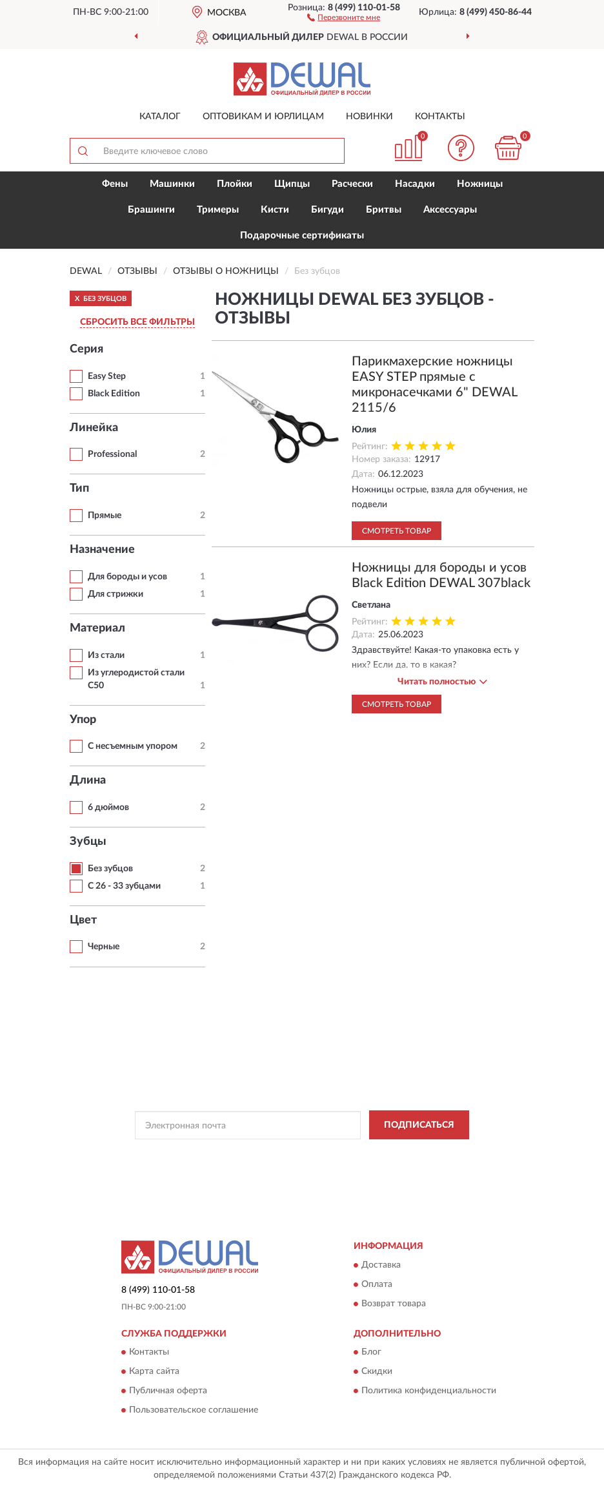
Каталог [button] (160, 116)
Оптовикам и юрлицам (263, 116)
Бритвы (383, 210)
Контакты (440, 116)
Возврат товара (393, 1303)
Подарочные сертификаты (302, 235)
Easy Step (107, 376)
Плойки (234, 184)
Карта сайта (154, 1371)
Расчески (352, 184)
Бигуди (327, 210)
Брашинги (151, 210)
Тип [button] (79, 488)
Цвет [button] (83, 920)
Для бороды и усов (127, 576)
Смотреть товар (396, 531)
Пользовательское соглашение (193, 1410)
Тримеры (218, 210)
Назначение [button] (102, 550)
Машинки (172, 184)
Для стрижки (115, 594)
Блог (371, 1352)
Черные (103, 946)
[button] (343, 17)
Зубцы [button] (88, 841)
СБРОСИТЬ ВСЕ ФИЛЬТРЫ (137, 322)
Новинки (369, 116)
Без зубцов (110, 868)
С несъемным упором (132, 746)
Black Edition (114, 393)
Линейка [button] (94, 428)
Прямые (104, 515)
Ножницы (480, 184)
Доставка (381, 1265)
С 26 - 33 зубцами (124, 886)
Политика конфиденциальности (428, 1390)
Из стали (106, 655)
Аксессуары (450, 210)
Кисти (275, 210)
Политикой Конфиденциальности (365, 1154)
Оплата (376, 1284)
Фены (115, 184)
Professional (112, 454)
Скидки (376, 1371)
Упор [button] (83, 720)
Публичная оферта (168, 1390)
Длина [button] (88, 780)
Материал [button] (97, 628)
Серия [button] (86, 349)
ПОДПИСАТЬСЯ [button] (419, 1125)
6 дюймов (108, 807)
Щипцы (292, 184)
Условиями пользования (291, 1165)
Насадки (415, 184)
